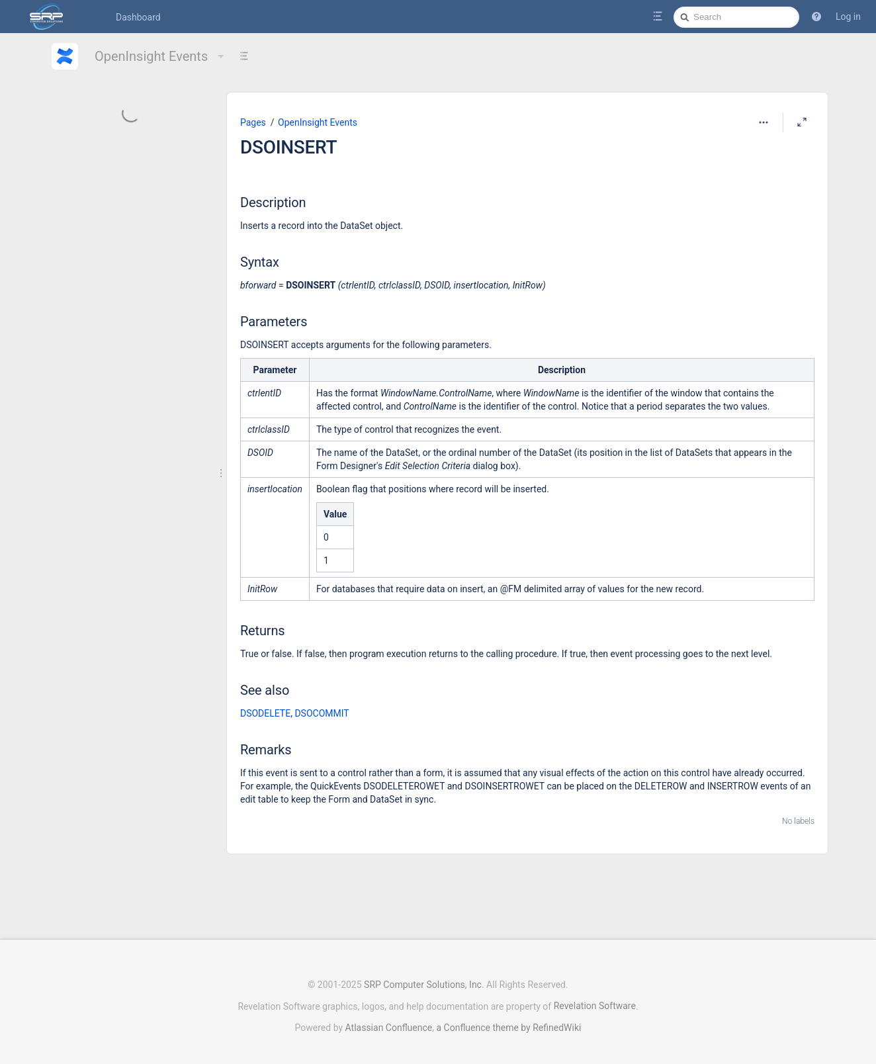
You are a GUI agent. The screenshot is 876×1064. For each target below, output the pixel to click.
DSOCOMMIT (321, 713)
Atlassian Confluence (389, 1021)
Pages (253, 122)
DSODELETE (265, 713)
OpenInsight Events (161, 56)
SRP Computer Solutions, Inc (423, 978)
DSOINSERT (288, 147)
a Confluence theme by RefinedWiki (508, 1021)
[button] (816, 16)
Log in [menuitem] (848, 16)
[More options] (763, 122)
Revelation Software (595, 999)
